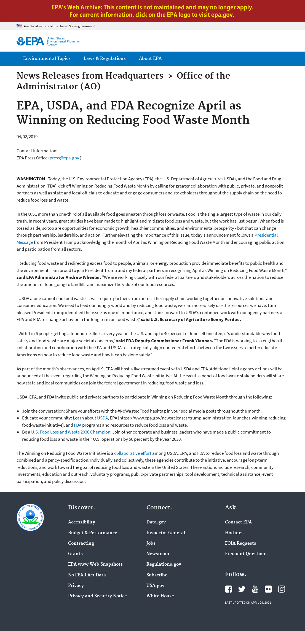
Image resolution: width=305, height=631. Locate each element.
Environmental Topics (47, 58)
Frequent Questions (246, 554)
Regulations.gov (163, 564)
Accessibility (81, 522)
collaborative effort (132, 453)
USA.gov (155, 585)
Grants (75, 554)
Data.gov (156, 522)
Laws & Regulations (105, 58)
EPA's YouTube (255, 589)
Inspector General (165, 533)
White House (160, 596)
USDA (102, 418)
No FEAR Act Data (87, 575)
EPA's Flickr (268, 589)
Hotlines (234, 533)
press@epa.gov (65, 158)
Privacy (76, 585)
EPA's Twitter (241, 589)
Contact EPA (238, 522)
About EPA (150, 58)
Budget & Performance (92, 533)
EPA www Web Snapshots (95, 564)
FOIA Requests (240, 543)
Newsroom (157, 554)
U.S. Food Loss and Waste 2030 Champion (70, 432)
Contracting (81, 543)
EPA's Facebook (228, 589)
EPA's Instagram (281, 589)
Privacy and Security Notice (97, 596)
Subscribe (156, 575)
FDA (77, 425)
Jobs (151, 543)
